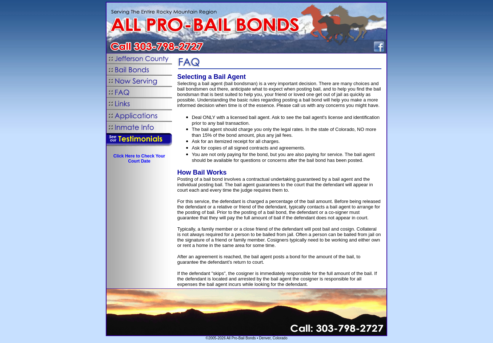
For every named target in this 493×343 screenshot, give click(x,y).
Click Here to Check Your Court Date (139, 158)
